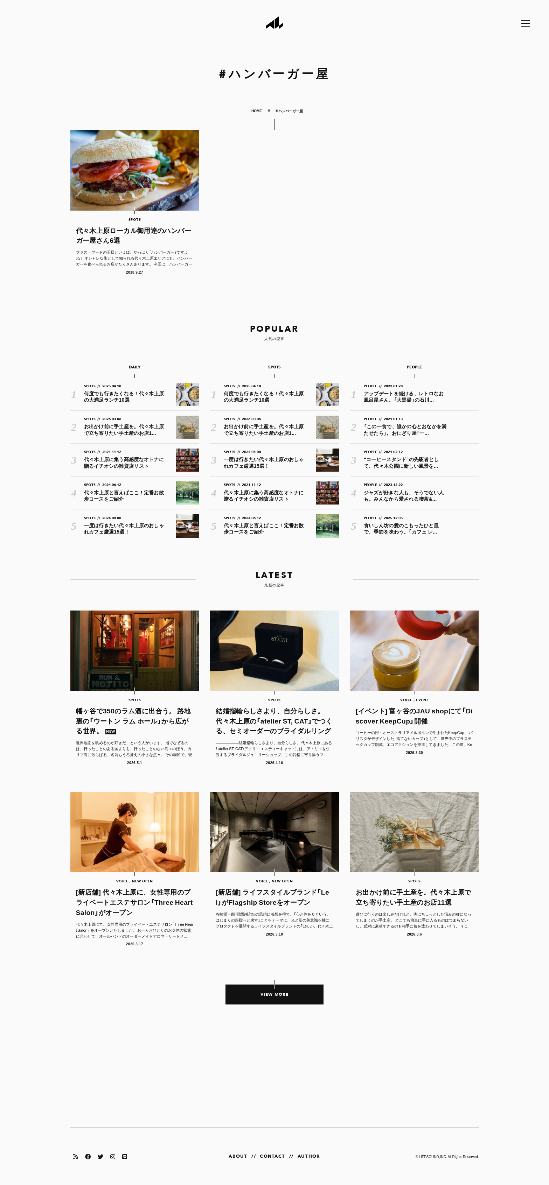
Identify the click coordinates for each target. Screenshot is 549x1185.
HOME (257, 110)
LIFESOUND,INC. (433, 1156)
